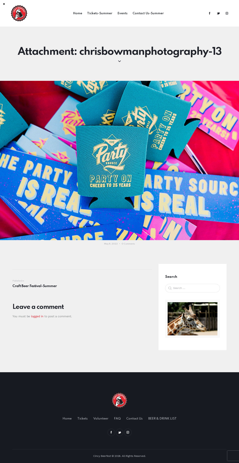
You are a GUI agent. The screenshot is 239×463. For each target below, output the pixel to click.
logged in (37, 316)
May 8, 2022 (111, 244)
